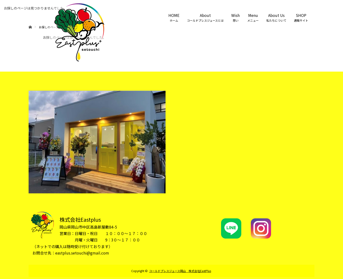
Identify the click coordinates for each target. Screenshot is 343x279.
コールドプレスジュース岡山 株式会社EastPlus (180, 271)
